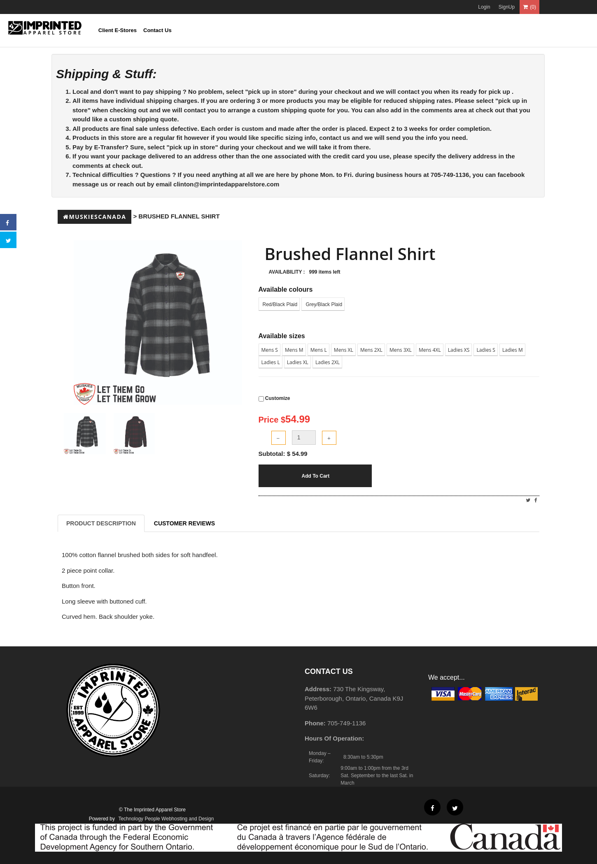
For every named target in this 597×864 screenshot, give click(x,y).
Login (484, 7)
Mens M (294, 349)
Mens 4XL (430, 349)
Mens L (318, 349)
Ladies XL (297, 362)
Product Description (101, 523)
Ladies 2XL (327, 362)
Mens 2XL (371, 349)
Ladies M (512, 349)
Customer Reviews (184, 523)
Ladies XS (458, 349)
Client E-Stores (117, 30)
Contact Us (157, 30)
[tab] (85, 433)
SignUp (507, 7)
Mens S (269, 349)
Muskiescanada (94, 217)
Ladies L (270, 362)
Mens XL (343, 349)
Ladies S (485, 349)
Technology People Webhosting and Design (166, 819)
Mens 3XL (400, 349)
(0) (529, 7)
